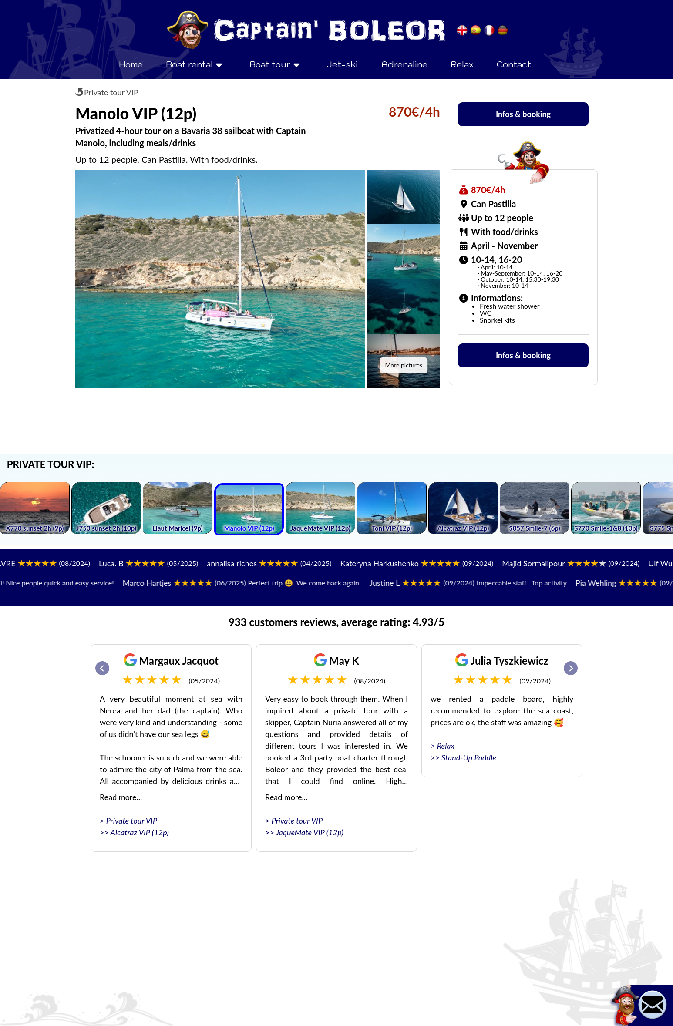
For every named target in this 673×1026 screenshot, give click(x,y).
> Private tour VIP (128, 820)
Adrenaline (404, 64)
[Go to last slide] (102, 668)
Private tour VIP (111, 92)
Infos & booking (523, 114)
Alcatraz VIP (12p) (140, 832)
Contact (514, 64)
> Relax (442, 745)
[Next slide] (571, 668)
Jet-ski (342, 64)
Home (131, 64)
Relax (462, 64)
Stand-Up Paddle (468, 757)
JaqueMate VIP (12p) (309, 832)
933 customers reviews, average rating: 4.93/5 (336, 622)
